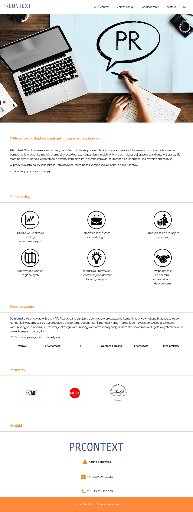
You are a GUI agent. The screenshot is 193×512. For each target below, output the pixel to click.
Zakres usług (125, 7)
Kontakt (171, 7)
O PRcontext (102, 7)
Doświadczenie (149, 7)
